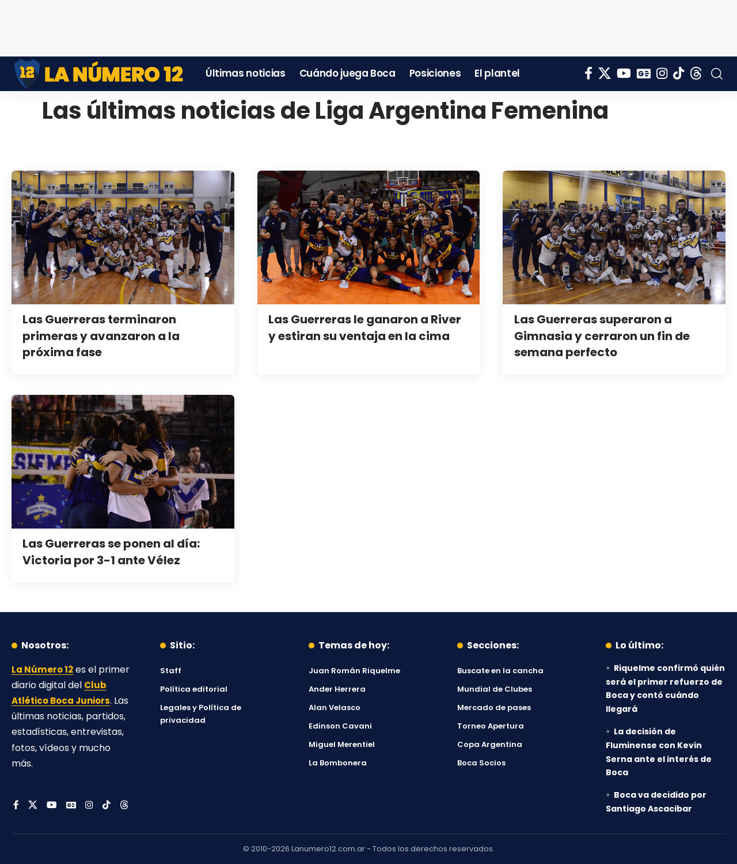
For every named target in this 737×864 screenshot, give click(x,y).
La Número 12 (43, 669)
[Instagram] (662, 73)
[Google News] (644, 73)
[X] (604, 73)
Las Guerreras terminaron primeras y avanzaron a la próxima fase (106, 335)
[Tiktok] (678, 73)
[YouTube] (624, 73)
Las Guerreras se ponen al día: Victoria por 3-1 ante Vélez (118, 551)
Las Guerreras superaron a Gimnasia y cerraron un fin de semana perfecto (608, 335)
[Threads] (696, 73)
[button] (717, 74)
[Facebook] (588, 73)
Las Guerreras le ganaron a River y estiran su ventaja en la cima (366, 335)
